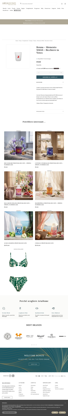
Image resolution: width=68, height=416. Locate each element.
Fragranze (37, 8)
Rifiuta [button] (55, 412)
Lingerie (54, 8)
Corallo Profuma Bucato (44, 232)
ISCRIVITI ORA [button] (34, 364)
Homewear (47, 8)
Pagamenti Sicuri (46, 388)
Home (17, 30)
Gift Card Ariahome (35, 394)
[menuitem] (62, 3)
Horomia (18, 120)
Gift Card (18, 10)
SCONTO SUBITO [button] (7, 397)
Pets (63, 8)
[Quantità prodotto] (49, 62)
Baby (42, 8)
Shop (20, 30)
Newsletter (45, 394)
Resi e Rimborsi (46, 392)
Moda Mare (33, 390)
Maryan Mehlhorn (18, 238)
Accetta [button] (62, 412)
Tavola (13, 8)
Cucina (18, 8)
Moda (58, 8)
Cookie (56, 385)
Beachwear (5, 10)
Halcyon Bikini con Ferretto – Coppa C (18, 285)
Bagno (23, 8)
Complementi (29, 8)
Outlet (11, 10)
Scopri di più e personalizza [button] (9, 412)
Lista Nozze (33, 392)
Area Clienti (45, 385)
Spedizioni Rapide (47, 390)
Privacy (56, 387)
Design (30, 30)
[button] (39, 62)
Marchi (4, 8)
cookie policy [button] (18, 406)
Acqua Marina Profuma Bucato (15, 232)
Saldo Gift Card (46, 395)
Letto (9, 8)
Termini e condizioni (59, 388)
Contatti (45, 387)
